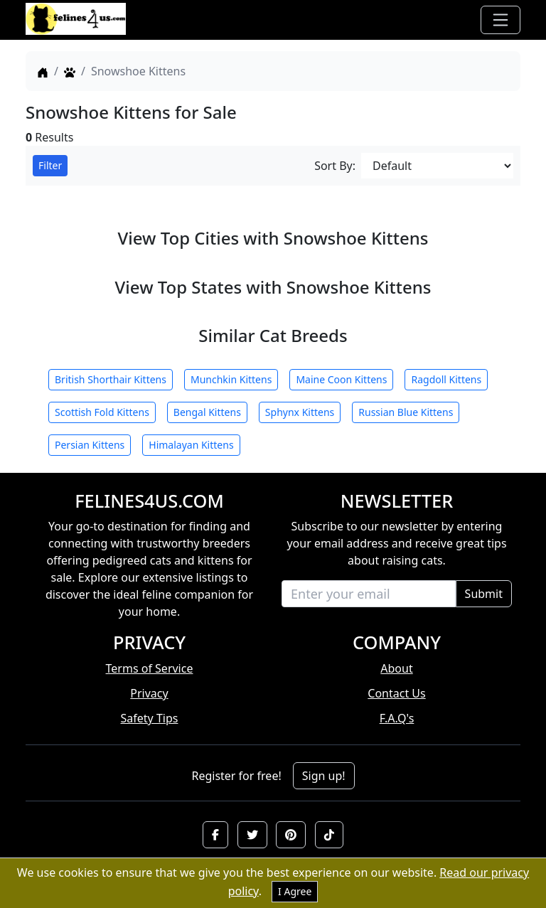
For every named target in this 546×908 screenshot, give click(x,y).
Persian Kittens (89, 445)
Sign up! (324, 776)
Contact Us (396, 693)
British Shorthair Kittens (110, 379)
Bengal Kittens (207, 412)
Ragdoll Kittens (446, 379)
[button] (215, 834)
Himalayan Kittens (191, 445)
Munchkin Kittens (231, 379)
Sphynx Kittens (299, 412)
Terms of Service (149, 668)
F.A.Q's (397, 718)
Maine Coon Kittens (341, 379)
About (396, 668)
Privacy (149, 693)
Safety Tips (149, 718)
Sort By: (334, 165)
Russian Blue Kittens (405, 412)
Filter (50, 165)
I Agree (294, 891)
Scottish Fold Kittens (102, 412)
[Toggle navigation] (500, 20)
